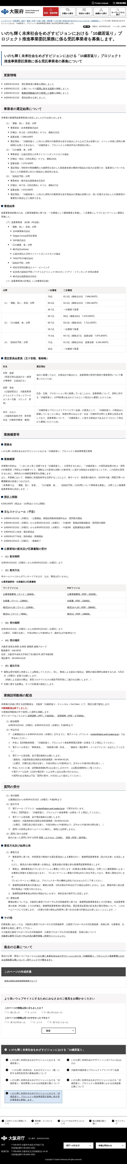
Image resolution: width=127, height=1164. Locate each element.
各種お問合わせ (105, 1146)
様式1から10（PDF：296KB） (82, 607)
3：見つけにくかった (59, 1022)
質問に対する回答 (45, 88)
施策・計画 (31, 21)
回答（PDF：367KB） (76, 837)
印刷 (87, 26)
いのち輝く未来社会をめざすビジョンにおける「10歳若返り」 (77, 21)
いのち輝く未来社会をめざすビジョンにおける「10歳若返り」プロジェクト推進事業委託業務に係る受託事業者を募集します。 (35, 1096)
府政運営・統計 (19, 21)
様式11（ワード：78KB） (15, 614)
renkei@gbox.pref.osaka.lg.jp (105, 734)
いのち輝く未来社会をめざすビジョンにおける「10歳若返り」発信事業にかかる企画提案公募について (35, 1082)
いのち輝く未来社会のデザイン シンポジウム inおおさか (96, 1061)
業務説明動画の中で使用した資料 (38, 93)
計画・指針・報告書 (44, 21)
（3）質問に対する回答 (16, 834)
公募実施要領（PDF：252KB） (82, 594)
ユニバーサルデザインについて (72, 1122)
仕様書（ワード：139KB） (16, 601)
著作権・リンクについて (43, 1122)
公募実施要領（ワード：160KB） (19, 594)
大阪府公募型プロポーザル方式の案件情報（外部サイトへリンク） (33, 936)
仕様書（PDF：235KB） (79, 601)
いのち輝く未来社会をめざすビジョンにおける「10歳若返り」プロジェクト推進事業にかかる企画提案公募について (96, 1083)
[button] (100, 3)
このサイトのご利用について (15, 1122)
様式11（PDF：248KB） (79, 614)
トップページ (6, 21)
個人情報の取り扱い (99, 1122)
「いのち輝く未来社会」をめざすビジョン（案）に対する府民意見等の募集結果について (35, 1071)
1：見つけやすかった (16, 1022)
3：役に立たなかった (53, 1012)
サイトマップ (120, 1122)
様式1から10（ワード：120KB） (19, 607)
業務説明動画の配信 (18, 695)
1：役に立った (13, 1012)
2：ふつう (32, 1012)
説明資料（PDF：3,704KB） (71, 716)
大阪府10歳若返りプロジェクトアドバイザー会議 (95, 1070)
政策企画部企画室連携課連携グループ (20, 981)
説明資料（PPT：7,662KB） (41, 716)
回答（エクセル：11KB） (51, 837)
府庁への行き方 (73, 1146)
